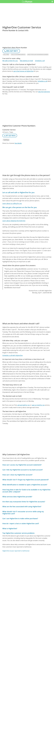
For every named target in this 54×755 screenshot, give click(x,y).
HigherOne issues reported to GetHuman (15, 551)
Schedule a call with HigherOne (12, 355)
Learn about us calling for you (12, 203)
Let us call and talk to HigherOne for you (18, 192)
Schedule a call (40, 61)
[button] (52, 1)
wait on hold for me (38, 405)
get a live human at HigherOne (23, 71)
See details (18, 143)
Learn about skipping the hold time (13, 221)
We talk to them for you (10, 61)
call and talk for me (23, 405)
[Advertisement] (27, 86)
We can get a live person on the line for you (19, 207)
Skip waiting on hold (26, 61)
